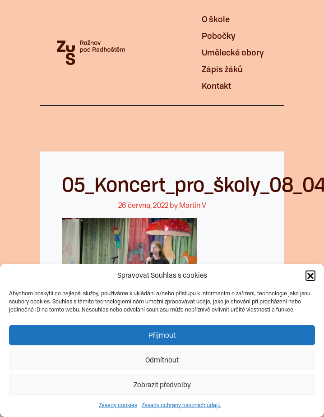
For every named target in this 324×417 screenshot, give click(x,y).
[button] (310, 275)
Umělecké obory (233, 52)
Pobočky (219, 36)
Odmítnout (162, 360)
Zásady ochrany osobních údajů (181, 405)
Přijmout (162, 335)
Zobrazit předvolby (162, 385)
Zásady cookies (118, 405)
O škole (216, 19)
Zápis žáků (222, 69)
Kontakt (216, 86)
